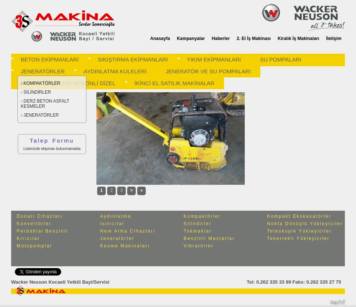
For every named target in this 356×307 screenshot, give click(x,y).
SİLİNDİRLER (36, 92)
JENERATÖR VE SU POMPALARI (208, 71)
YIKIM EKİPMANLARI (214, 59)
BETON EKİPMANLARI (50, 59)
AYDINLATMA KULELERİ (115, 71)
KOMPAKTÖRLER (40, 83)
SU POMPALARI (280, 59)
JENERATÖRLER (43, 71)
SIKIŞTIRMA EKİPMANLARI (133, 59)
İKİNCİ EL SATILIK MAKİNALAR (175, 83)
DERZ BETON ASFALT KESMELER (45, 104)
